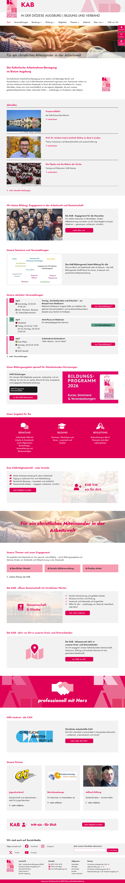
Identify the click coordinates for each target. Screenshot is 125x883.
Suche (121, 37)
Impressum (45, 881)
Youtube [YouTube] (34, 852)
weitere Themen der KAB (18, 576)
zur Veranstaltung (102, 306)
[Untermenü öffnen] (41, 22)
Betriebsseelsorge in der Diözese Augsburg (101, 871)
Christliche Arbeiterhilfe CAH (97, 864)
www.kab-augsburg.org (59, 869)
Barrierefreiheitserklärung (74, 881)
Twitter (17, 852)
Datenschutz (54, 881)
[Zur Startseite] (12, 9)
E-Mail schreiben (56, 866)
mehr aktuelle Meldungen (19, 190)
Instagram (50, 846)
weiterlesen (51, 119)
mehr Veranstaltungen (17, 356)
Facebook (34, 846)
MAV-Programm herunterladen (17, 389)
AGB (62, 881)
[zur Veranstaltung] (24, 120)
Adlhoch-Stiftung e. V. (94, 867)
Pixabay (38, 132)
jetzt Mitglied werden (93, 824)
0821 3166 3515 (56, 864)
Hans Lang (28, 132)
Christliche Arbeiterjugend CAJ (97, 869)
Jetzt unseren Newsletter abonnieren (88, 846)
